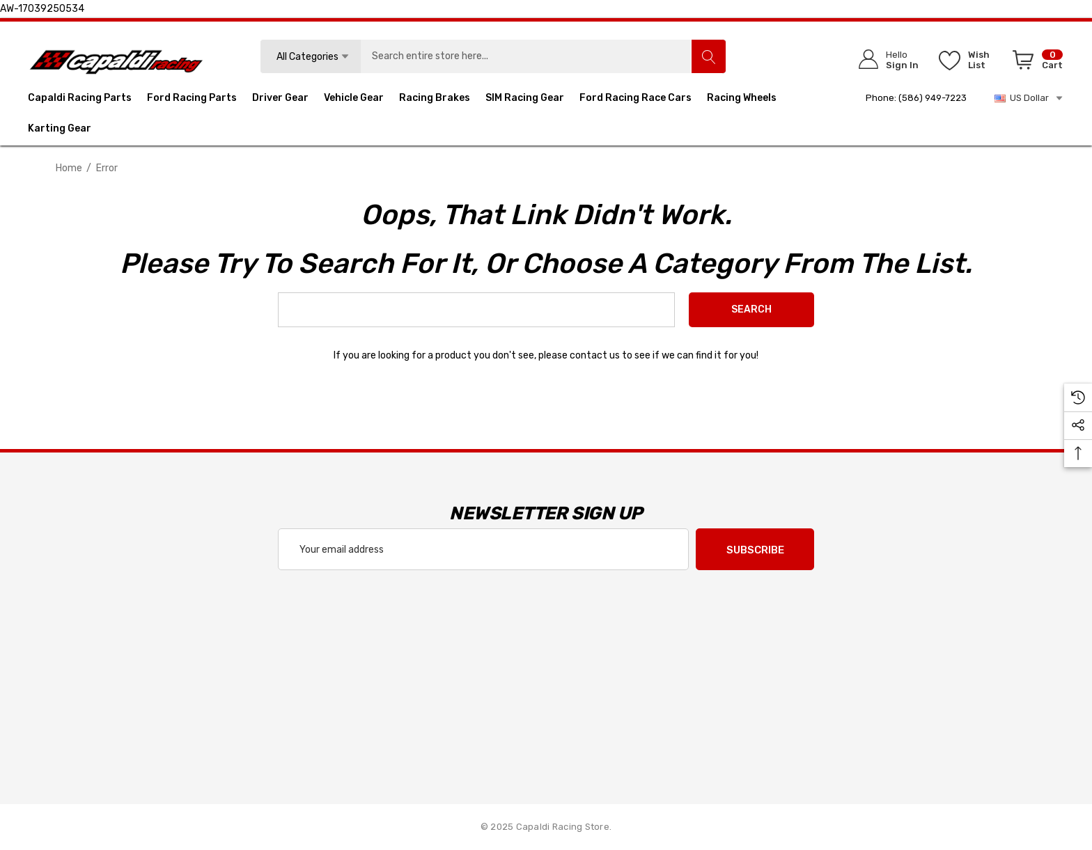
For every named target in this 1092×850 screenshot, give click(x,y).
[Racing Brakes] (434, 99)
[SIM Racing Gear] (524, 99)
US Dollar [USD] (1029, 98)
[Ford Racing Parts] (192, 99)
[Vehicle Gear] (354, 99)
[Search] (708, 56)
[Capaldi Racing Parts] (80, 99)
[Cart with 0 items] (1035, 63)
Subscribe (755, 550)
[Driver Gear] (280, 99)
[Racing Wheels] (742, 99)
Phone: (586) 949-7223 (916, 98)
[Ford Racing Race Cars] (635, 99)
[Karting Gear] (59, 130)
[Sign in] (884, 60)
